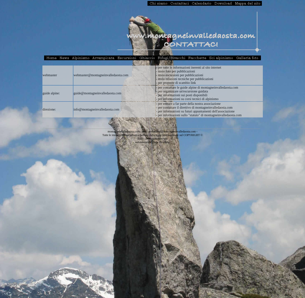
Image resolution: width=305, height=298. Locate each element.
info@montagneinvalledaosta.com (96, 109)
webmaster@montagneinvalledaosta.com (101, 75)
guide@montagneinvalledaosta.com (98, 93)
